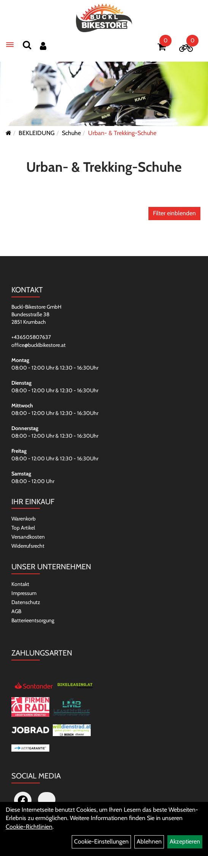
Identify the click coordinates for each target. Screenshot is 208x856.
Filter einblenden (174, 213)
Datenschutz (25, 602)
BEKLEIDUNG (37, 133)
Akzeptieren (185, 841)
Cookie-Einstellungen (101, 841)
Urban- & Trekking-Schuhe (122, 133)
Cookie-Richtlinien (29, 826)
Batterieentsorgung (32, 620)
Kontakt (20, 584)
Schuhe (71, 133)
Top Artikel (23, 527)
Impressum (23, 593)
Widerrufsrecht (27, 545)
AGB (16, 611)
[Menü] (10, 44)
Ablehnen (149, 841)
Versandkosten (28, 536)
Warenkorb (23, 518)
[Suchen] (27, 44)
